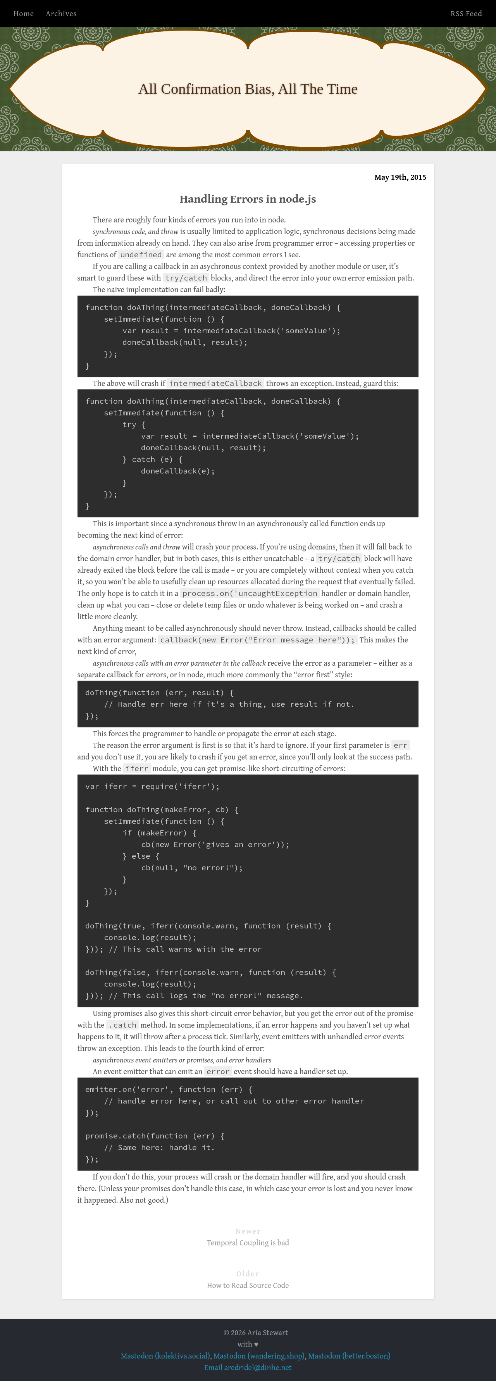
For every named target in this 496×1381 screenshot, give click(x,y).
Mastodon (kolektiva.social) (165, 1355)
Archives (61, 13)
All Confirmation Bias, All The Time (248, 89)
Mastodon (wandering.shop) (259, 1355)
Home (24, 13)
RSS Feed (466, 13)
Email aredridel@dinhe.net (248, 1367)
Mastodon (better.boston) (349, 1355)
